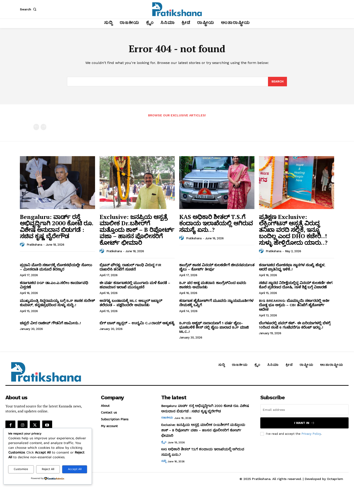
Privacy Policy (311, 433)
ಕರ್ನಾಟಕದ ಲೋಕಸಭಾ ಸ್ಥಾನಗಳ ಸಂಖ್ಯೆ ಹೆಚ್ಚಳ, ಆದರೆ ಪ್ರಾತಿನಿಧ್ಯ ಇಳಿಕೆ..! (292, 267)
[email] (304, 409)
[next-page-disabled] (43, 127)
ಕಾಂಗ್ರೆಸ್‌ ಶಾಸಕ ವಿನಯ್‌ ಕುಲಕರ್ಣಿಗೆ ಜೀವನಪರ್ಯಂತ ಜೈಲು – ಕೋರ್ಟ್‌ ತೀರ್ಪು (216, 267)
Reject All (48, 469)
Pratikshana (34, 244)
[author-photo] (23, 244)
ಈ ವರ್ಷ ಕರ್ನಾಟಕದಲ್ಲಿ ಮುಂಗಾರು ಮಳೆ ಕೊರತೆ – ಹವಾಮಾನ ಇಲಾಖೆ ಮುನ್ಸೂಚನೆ (135, 285)
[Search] (277, 81)
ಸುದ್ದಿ (163, 461)
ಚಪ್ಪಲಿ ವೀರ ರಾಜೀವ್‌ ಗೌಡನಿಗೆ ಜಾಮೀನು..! (50, 323)
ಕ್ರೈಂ (163, 442)
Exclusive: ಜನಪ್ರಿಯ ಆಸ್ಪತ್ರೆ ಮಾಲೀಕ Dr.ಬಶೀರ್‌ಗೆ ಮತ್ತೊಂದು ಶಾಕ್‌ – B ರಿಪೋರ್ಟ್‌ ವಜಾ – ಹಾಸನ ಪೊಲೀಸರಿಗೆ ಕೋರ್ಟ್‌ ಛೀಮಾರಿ (137, 229)
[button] (29, 9)
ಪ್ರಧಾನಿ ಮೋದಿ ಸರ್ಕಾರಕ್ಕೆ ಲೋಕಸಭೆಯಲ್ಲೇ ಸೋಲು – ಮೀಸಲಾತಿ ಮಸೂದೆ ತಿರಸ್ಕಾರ (56, 267)
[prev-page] (36, 127)
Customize (21, 469)
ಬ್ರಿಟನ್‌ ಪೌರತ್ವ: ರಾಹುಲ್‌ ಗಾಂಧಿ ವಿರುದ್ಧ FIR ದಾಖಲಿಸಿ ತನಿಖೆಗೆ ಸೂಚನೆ (130, 267)
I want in (304, 423)
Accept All (75, 469)
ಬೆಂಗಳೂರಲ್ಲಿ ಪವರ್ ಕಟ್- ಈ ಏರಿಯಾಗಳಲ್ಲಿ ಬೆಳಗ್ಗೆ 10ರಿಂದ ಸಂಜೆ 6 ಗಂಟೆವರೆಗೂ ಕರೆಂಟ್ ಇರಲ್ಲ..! (294, 325)
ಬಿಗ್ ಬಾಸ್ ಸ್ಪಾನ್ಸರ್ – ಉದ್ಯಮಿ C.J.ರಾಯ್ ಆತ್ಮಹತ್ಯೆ (137, 323)
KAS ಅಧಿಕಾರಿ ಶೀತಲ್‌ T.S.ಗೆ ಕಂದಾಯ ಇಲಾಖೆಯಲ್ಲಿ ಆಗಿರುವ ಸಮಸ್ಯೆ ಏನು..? (216, 223)
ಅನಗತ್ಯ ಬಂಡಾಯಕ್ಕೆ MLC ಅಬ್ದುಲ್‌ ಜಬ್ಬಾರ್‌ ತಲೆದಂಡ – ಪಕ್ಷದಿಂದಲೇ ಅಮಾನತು (131, 303)
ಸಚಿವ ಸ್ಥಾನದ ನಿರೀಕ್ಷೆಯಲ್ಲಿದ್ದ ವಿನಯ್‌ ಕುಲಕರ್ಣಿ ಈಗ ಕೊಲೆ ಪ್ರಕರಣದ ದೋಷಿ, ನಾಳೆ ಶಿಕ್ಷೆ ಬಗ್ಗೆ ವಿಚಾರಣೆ (295, 285)
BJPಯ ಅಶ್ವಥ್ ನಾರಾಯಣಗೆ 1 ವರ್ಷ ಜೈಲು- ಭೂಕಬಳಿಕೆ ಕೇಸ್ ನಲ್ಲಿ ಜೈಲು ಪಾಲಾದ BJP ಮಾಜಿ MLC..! (214, 327)
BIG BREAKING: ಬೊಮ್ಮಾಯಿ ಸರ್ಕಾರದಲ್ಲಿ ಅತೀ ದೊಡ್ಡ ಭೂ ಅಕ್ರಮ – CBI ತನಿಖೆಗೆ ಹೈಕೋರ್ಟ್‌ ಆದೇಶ (294, 305)
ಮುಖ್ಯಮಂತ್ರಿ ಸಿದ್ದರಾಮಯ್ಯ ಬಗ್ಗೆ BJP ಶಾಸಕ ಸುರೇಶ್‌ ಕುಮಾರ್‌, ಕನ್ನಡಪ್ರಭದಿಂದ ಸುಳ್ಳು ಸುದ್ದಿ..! (57, 303)
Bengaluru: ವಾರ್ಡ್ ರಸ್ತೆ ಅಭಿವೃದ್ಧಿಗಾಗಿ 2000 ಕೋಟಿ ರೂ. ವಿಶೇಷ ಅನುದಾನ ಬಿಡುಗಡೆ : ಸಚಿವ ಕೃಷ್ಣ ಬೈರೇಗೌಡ (56, 226)
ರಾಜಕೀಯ (167, 418)
